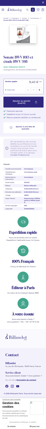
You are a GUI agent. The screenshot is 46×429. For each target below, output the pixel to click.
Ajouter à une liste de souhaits (22, 128)
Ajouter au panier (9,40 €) (25, 102)
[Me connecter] (33, 10)
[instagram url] (12, 386)
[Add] (39, 90)
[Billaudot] (14, 9)
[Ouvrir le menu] (3, 9)
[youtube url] (17, 386)
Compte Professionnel (19, 155)
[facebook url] (6, 386)
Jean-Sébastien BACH (14, 67)
